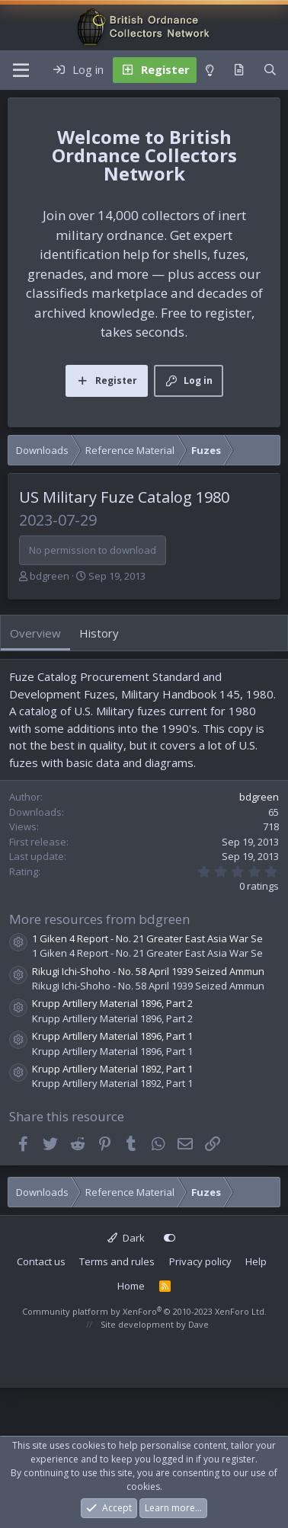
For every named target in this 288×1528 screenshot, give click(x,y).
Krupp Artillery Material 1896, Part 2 (112, 1003)
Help (256, 1261)
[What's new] (238, 70)
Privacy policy (200, 1261)
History (99, 633)
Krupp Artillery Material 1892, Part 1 (112, 1069)
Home (131, 1286)
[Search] (270, 70)
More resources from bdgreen (99, 919)
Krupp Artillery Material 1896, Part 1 (112, 1036)
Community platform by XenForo (144, 1311)
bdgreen (49, 576)
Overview (35, 633)
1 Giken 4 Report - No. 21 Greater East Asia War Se (147, 938)
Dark (126, 1238)
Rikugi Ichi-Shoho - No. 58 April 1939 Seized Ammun (148, 971)
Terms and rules (117, 1261)
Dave (198, 1324)
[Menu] (21, 70)
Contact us (41, 1261)
